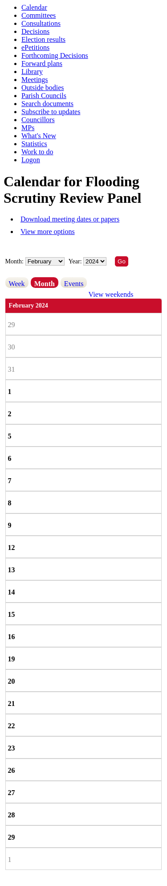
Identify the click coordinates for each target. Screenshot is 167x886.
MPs (27, 127)
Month (44, 283)
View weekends (111, 294)
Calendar (34, 7)
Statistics (34, 144)
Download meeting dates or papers (69, 219)
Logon (30, 160)
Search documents (47, 103)
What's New (38, 135)
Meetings (34, 79)
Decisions (35, 31)
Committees (38, 15)
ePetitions (35, 47)
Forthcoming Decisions (54, 55)
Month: (14, 261)
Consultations (41, 23)
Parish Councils (43, 95)
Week (17, 283)
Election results (43, 39)
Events (74, 283)
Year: (76, 261)
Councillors (38, 119)
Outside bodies (42, 87)
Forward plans (41, 63)
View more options (47, 231)
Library (32, 71)
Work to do (37, 152)
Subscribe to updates (50, 111)
